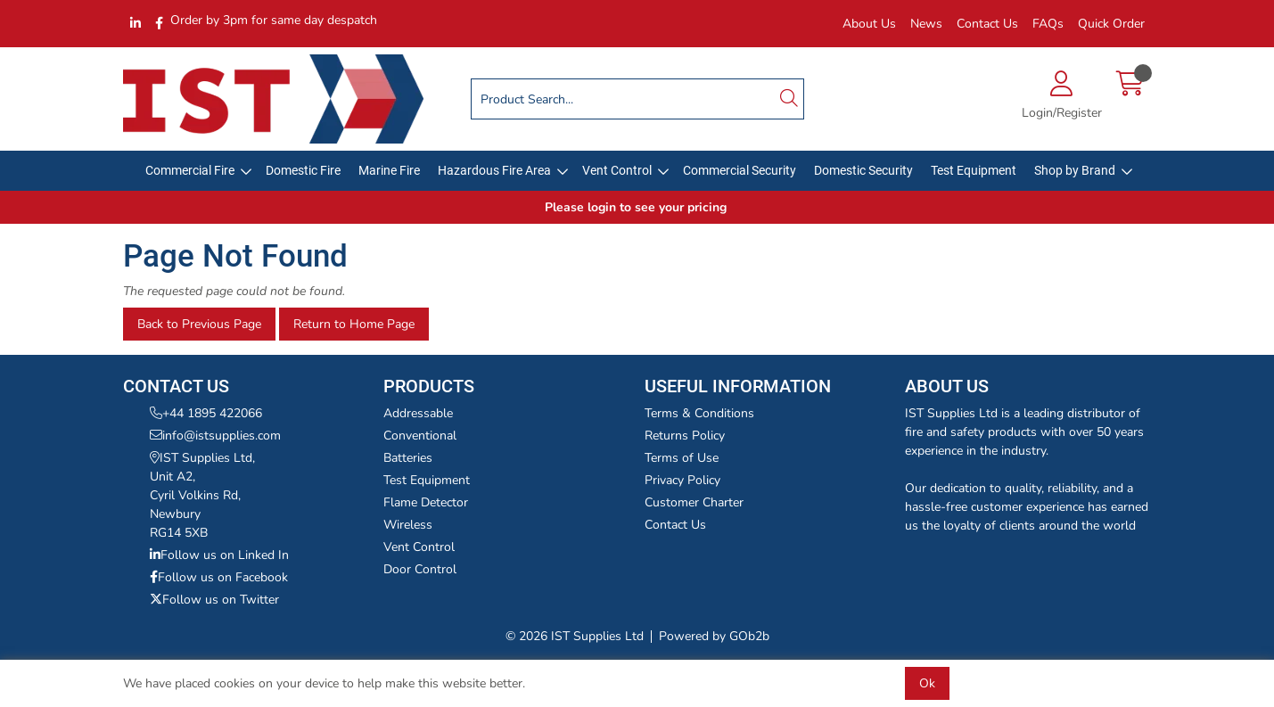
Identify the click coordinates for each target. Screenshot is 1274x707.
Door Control (419, 569)
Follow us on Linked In (219, 555)
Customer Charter (694, 502)
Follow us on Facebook (219, 577)
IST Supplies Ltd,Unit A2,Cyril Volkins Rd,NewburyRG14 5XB (202, 495)
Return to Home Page (354, 324)
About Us (869, 23)
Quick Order (1111, 23)
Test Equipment (973, 170)
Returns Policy (685, 435)
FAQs (1048, 23)
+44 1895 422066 (206, 413)
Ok (927, 683)
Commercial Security (739, 170)
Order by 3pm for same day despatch (273, 20)
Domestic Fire (303, 170)
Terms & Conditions (699, 413)
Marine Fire (389, 170)
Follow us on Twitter (214, 599)
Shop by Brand (1074, 170)
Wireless (407, 524)
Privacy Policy (682, 480)
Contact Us (987, 23)
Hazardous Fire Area (494, 170)
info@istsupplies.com (215, 435)
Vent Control (617, 170)
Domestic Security (863, 170)
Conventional (419, 435)
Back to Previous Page (199, 324)
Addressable (418, 413)
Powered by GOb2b (714, 636)
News (926, 23)
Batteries (407, 457)
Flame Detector (425, 502)
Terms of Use (682, 457)
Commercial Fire (189, 170)
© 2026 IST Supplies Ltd (574, 636)
